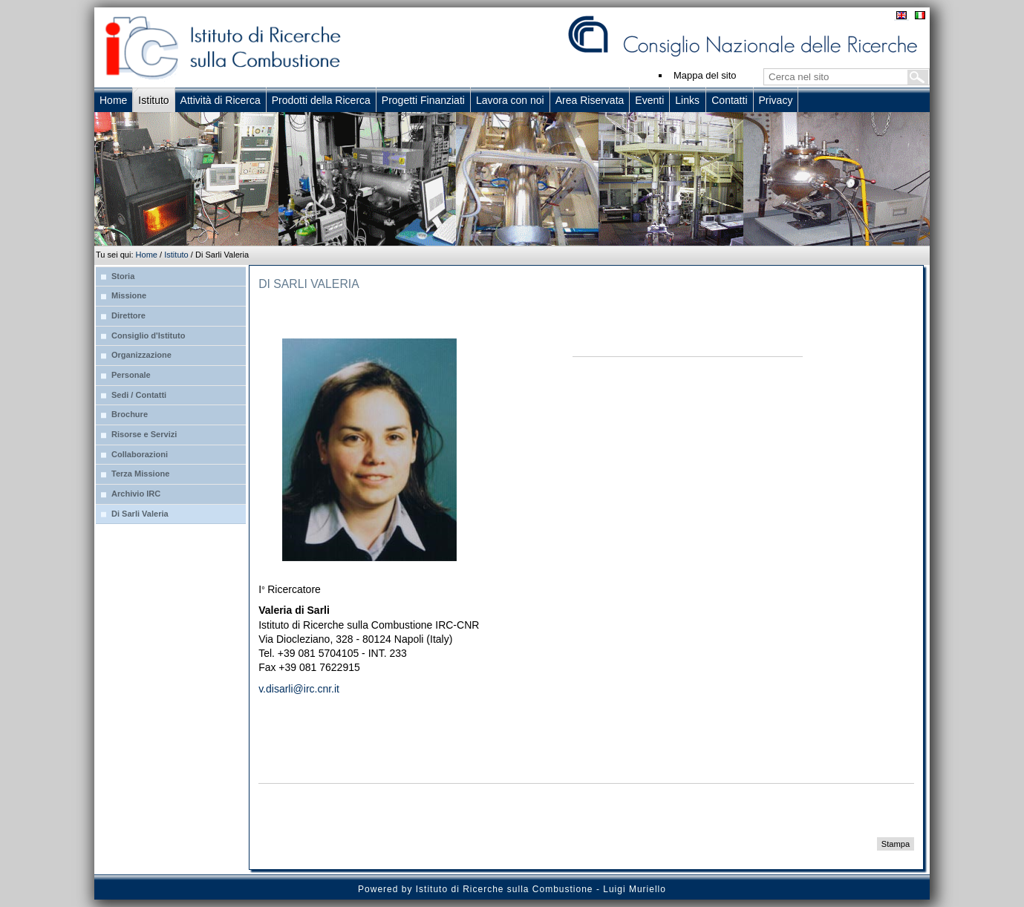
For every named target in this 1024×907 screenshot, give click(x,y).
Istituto (176, 254)
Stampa (895, 843)
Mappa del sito (705, 75)
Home (146, 254)
